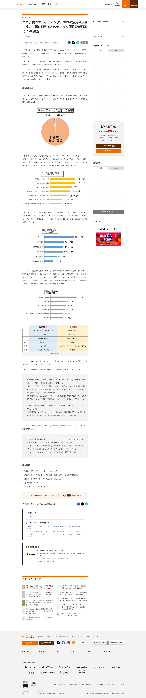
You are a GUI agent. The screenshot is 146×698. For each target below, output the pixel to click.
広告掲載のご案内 (100, 642)
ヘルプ (55, 684)
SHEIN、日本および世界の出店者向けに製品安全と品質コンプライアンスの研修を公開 (54, 531)
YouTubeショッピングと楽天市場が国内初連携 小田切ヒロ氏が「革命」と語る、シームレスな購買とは (73, 607)
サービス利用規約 (98, 684)
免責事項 (81, 684)
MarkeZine (25, 651)
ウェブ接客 (54, 42)
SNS (36, 42)
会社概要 (88, 684)
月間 (116, 50)
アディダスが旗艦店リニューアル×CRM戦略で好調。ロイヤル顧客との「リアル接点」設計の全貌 (39, 594)
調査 (41, 42)
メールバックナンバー (108, 140)
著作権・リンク (63, 684)
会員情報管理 (73, 684)
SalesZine (42, 651)
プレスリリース (32, 516)
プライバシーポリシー (111, 684)
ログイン (108, 151)
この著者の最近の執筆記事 (45, 561)
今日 (101, 50)
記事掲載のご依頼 (116, 642)
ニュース (36, 4)
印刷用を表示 (28, 504)
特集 (49, 4)
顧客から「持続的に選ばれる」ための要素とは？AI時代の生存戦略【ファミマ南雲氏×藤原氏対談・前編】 (39, 603)
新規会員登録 (108, 146)
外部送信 (121, 684)
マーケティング (27, 42)
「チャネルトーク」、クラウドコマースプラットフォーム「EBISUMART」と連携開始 (54, 534)
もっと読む (29, 536)
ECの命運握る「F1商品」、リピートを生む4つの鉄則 (108, 206)
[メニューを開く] (12, 4)
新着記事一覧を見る (108, 212)
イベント (57, 4)
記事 (43, 4)
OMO (46, 42)
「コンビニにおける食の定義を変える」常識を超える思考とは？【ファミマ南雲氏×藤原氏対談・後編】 (39, 611)
